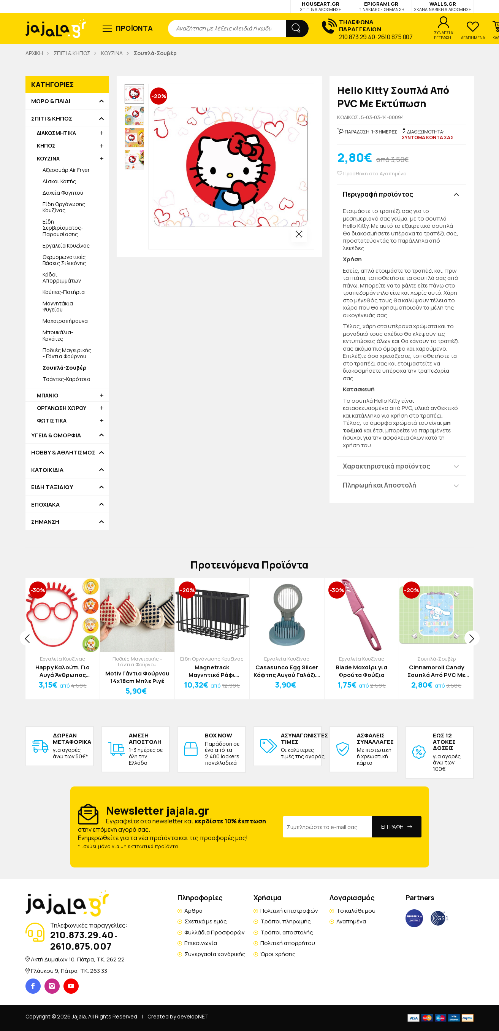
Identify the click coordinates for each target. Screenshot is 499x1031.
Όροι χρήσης (278, 954)
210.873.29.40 (357, 37)
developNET (193, 1016)
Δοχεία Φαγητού (63, 192)
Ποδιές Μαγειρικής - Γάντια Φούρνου (67, 353)
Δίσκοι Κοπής (59, 181)
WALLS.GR (443, 6)
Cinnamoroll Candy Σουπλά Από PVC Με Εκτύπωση (436, 671)
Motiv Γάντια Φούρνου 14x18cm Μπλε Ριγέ (137, 677)
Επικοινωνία (200, 943)
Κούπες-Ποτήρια (64, 291)
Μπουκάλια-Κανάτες (58, 335)
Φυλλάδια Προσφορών (214, 932)
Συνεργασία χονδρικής (215, 954)
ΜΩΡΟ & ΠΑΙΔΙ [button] (50, 101)
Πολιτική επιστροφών (289, 911)
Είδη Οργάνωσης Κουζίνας (64, 207)
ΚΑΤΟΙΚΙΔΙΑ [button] (47, 470)
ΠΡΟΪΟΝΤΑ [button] (134, 28)
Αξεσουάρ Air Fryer (66, 169)
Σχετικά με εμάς (205, 921)
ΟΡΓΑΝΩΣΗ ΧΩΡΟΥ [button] (61, 407)
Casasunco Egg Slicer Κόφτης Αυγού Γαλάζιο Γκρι (286, 671)
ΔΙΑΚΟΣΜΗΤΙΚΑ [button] (56, 133)
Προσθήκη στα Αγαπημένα (372, 173)
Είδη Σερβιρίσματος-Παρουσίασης (63, 227)
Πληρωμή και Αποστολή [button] (379, 485)
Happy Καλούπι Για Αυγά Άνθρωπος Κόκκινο (62, 671)
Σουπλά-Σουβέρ (436, 658)
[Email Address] (327, 826)
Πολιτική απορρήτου (287, 943)
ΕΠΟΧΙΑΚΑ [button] (45, 504)
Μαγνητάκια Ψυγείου (58, 306)
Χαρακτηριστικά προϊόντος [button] (386, 466)
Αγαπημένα (351, 921)
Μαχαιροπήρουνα (65, 320)
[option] (134, 94)
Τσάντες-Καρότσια (66, 379)
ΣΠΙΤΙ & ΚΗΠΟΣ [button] (51, 118)
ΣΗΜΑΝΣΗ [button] (45, 522)
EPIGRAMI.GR (381, 6)
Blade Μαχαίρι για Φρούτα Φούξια (361, 671)
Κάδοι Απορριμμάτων (62, 277)
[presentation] (27, 638)
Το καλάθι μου (355, 911)
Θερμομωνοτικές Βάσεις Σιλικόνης (64, 260)
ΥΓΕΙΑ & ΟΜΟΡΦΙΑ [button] (56, 435)
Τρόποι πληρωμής (285, 921)
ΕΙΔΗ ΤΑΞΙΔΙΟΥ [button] (52, 487)
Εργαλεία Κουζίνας (66, 245)
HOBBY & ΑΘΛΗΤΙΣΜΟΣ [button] (63, 452)
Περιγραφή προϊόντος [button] (378, 194)
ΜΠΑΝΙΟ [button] (47, 395)
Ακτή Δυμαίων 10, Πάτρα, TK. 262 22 (78, 959)
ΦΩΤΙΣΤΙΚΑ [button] (52, 420)
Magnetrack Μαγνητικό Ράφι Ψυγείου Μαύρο (212, 671)
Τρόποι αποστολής (286, 932)
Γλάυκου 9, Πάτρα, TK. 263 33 (69, 971)
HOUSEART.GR (321, 6)
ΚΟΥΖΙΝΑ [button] (48, 158)
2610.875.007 (395, 37)
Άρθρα (193, 911)
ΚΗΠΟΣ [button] (46, 145)
